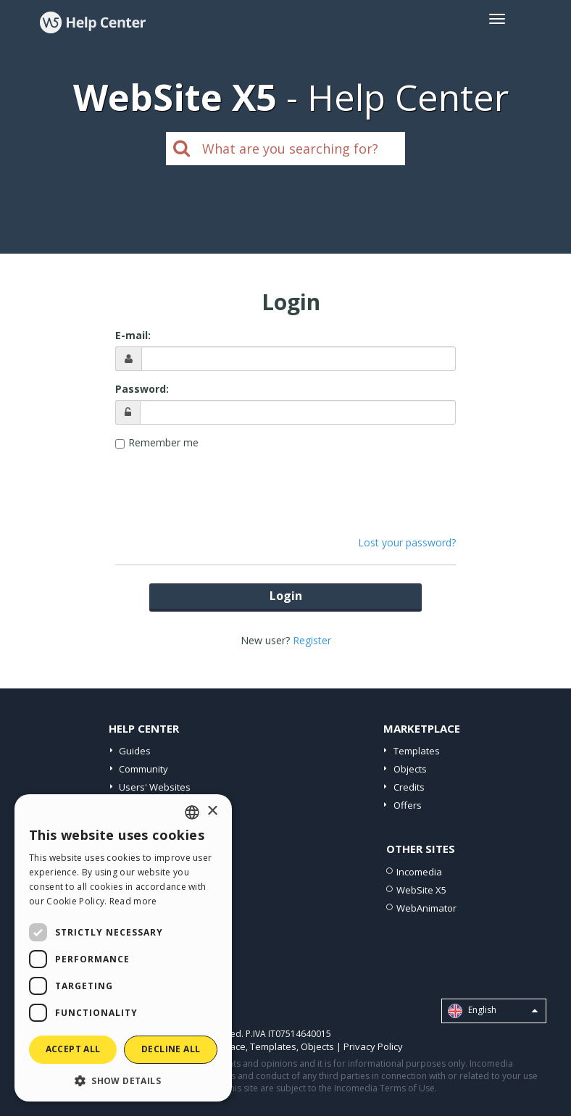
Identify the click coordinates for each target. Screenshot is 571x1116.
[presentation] (285, 485)
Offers (407, 805)
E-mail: (133, 335)
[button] (123, 1080)
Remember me (163, 442)
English (493, 1011)
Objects (410, 768)
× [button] (212, 811)
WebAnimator (426, 908)
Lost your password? (407, 542)
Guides (135, 750)
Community (143, 768)
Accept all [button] (73, 1049)
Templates (416, 750)
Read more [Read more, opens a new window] (133, 901)
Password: (142, 389)
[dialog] (123, 948)
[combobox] (192, 812)
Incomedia (419, 871)
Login (286, 596)
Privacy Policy (373, 1046)
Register (312, 640)
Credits (409, 787)
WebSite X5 (421, 889)
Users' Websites (155, 787)
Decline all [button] (170, 1049)
